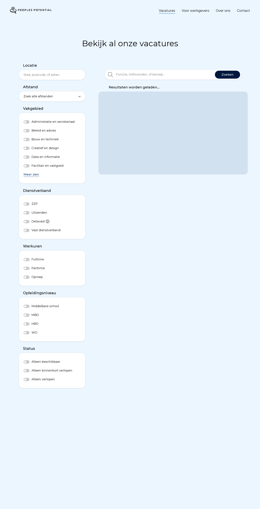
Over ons (223, 11)
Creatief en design (45, 148)
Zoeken (227, 74)
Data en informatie (46, 157)
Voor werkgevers (195, 11)
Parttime (38, 268)
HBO (35, 324)
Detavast (40, 221)
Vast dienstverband (46, 230)
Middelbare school (45, 306)
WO (34, 332)
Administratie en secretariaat (53, 122)
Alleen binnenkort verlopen (52, 370)
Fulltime (38, 259)
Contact (243, 11)
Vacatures (167, 11)
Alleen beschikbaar (46, 362)
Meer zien (31, 174)
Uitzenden (39, 212)
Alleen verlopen (43, 379)
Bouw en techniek (45, 139)
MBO (35, 315)
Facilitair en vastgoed (48, 166)
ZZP (35, 204)
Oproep (37, 277)
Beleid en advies (44, 130)
